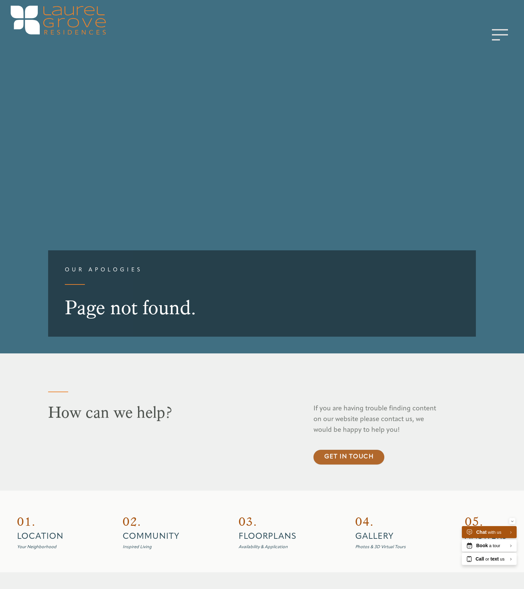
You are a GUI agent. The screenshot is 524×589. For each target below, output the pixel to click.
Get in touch (349, 471)
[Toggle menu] (500, 35)
